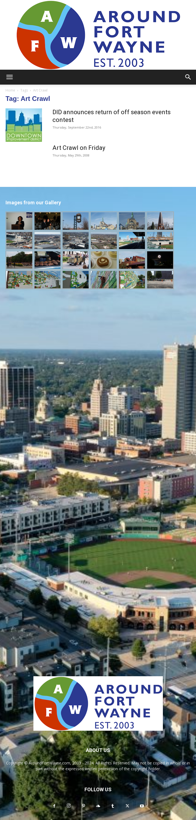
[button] (9, 77)
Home (10, 90)
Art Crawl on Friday (78, 147)
